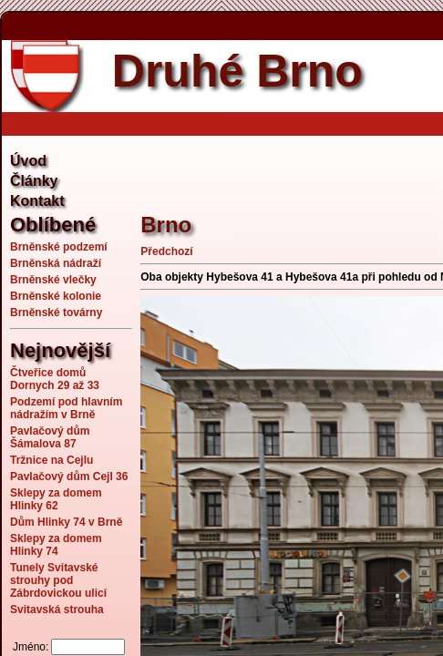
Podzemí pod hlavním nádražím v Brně (66, 408)
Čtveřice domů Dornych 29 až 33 (54, 379)
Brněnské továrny (56, 312)
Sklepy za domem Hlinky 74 (56, 545)
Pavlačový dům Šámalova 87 (49, 437)
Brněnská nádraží (55, 263)
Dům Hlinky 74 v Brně (66, 522)
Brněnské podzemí (59, 247)
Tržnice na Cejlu (51, 460)
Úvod (28, 161)
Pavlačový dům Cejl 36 (69, 476)
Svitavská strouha (57, 609)
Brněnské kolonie (55, 296)
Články (33, 181)
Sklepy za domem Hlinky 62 (56, 499)
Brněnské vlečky (53, 279)
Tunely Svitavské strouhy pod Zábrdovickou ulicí (58, 580)
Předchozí (166, 251)
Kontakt (37, 201)
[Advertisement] (291, 164)
